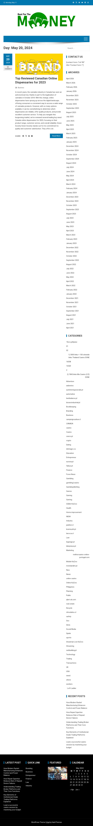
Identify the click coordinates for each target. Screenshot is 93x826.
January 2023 (71, 243)
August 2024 (71, 163)
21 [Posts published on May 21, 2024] (74, 782)
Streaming (70, 646)
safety (68, 616)
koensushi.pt (71, 529)
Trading (69, 659)
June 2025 (70, 121)
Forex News (70, 474)
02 (67, 350)
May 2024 (70, 176)
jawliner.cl (69, 525)
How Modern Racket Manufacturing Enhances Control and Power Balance (76, 705)
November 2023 (72, 201)
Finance (69, 470)
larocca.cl (70, 533)
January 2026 (71, 91)
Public (68, 595)
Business (21, 88)
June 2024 (70, 171)
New (68, 570)
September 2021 (72, 311)
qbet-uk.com (71, 600)
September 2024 (72, 159)
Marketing (70, 550)
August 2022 (71, 264)
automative (70, 394)
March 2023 (70, 235)
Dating (68, 445)
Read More (56, 136)
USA (68, 671)
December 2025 (72, 95)
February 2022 (71, 290)
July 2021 (69, 319)
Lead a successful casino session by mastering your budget (76, 745)
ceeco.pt (69, 436)
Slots (68, 625)
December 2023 (72, 197)
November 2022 (72, 252)
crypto (68, 440)
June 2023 (70, 222)
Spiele (68, 633)
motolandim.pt (71, 566)
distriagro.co (71, 449)
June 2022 (70, 273)
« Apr (72, 790)
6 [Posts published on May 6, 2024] (70, 777)
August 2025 (71, 112)
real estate (70, 604)
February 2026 (71, 87)
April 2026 (70, 79)
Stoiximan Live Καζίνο (74, 642)
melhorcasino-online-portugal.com (81, 555)
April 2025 (70, 129)
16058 (68, 362)
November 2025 (72, 100)
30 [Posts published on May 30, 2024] (79, 785)
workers (69, 684)
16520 (68, 366)
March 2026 (70, 83)
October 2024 (71, 155)
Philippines (70, 587)
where (68, 680)
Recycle (69, 608)
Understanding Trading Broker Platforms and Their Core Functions (77, 725)
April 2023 (70, 231)
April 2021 (70, 328)
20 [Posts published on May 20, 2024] (71, 782)
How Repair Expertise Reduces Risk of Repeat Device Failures (75, 715)
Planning (69, 591)
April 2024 (70, 180)
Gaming (69, 495)
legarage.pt (70, 542)
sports (68, 638)
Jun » (77, 790)
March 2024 (70, 184)
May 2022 (70, 277)
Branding (69, 411)
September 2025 (72, 108)
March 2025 (70, 133)
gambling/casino (72, 483)
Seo (67, 621)
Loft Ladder (71, 688)
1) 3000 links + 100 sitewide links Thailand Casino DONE (78, 356)
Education (70, 453)
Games (69, 491)
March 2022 (70, 285)
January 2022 (71, 294)
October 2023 (71, 205)
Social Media (71, 629)
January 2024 (71, 193)
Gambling (69, 478)
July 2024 (69, 167)
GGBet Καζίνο (71, 504)
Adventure (70, 381)
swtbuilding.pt (71, 650)
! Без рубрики (71, 342)
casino (68, 428)
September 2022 (72, 260)
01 (67, 346)
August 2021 (71, 315)
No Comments (8, 68)
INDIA (68, 516)
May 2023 (70, 226)
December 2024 (72, 146)
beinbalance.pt (71, 398)
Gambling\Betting (72, 487)
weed (68, 676)
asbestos (69, 386)
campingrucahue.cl (73, 419)
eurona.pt (69, 462)
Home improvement (74, 512)
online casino (71, 578)
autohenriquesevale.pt (74, 390)
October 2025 (71, 104)
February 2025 (71, 138)
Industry (69, 521)
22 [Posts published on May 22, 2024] (76, 782)
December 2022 (72, 247)
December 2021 (72, 298)
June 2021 (70, 323)
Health (68, 508)
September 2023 (72, 209)
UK (67, 667)
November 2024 (72, 150)
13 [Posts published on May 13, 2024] (71, 779)
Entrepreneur (71, 457)
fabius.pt (69, 466)
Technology (70, 654)
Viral (47, 822)
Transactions (71, 663)
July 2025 (69, 117)
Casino (69, 432)
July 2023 (69, 218)
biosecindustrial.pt (73, 402)
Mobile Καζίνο (71, 562)
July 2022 (69, 269)
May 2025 (70, 125)
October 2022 (71, 256)
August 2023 (71, 214)
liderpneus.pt (71, 546)
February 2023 (71, 239)
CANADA (69, 424)
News (68, 574)
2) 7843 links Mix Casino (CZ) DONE (78, 375)
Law (67, 538)
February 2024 (71, 188)
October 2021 (71, 307)
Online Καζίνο (71, 583)
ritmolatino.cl (71, 612)
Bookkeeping (71, 407)
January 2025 (71, 142)
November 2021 (72, 302)
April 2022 (70, 281)
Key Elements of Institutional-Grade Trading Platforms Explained (77, 735)
